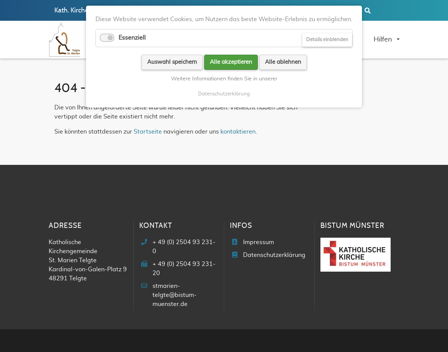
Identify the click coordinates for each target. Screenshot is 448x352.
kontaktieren (238, 132)
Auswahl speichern (172, 62)
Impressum (258, 242)
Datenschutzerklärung (274, 255)
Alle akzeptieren (231, 62)
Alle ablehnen (283, 62)
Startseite (148, 132)
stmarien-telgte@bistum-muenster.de (174, 295)
